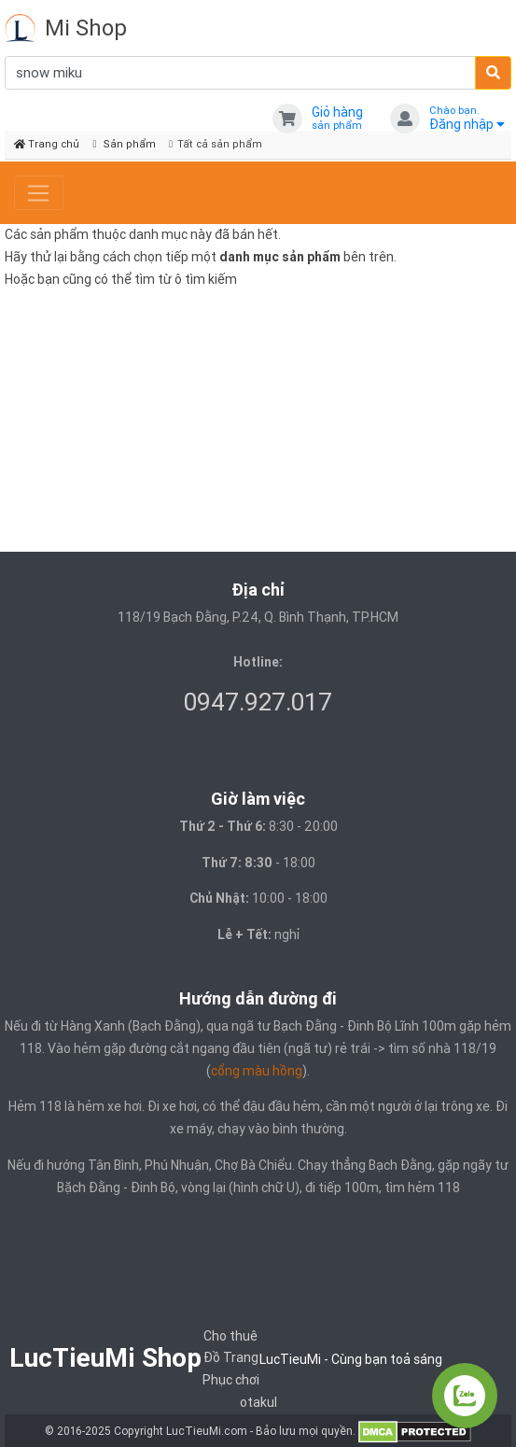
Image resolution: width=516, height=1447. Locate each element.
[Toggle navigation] (38, 193)
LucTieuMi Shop (105, 1357)
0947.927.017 (258, 702)
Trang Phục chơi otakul (239, 1380)
